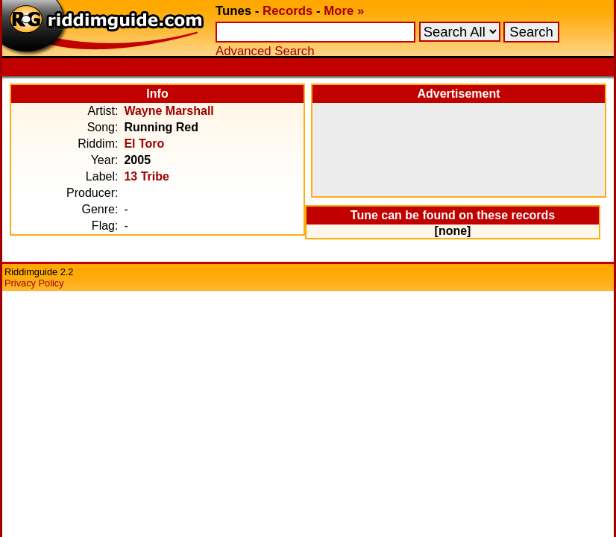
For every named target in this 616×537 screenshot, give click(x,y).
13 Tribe (146, 176)
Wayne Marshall (168, 110)
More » (344, 11)
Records (287, 11)
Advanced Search (265, 51)
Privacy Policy (34, 283)
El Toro (144, 143)
